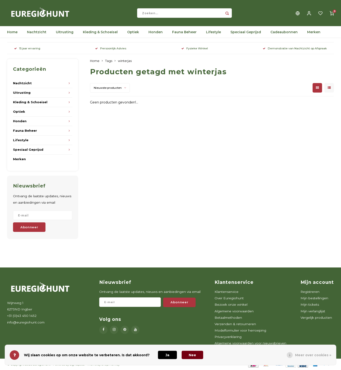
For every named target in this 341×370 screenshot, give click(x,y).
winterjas (125, 61)
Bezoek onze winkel (231, 304)
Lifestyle (213, 32)
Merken (313, 32)
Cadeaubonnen (284, 32)
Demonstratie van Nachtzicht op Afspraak (295, 48)
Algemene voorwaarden (234, 311)
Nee (192, 355)
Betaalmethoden (228, 317)
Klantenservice (226, 292)
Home (12, 32)
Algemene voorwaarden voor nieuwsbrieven (250, 343)
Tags (108, 61)
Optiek (133, 32)
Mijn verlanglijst (313, 311)
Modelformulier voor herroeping (240, 330)
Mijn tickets (310, 304)
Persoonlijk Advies (110, 48)
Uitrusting (64, 32)
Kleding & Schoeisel (100, 32)
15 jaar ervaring (27, 48)
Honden (155, 32)
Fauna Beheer (184, 32)
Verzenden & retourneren (235, 324)
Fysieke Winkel (194, 48)
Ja (167, 355)
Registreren (310, 292)
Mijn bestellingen (314, 298)
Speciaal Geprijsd (245, 32)
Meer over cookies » (313, 355)
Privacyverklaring (228, 337)
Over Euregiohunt (229, 298)
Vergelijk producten (316, 317)
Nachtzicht (36, 32)
